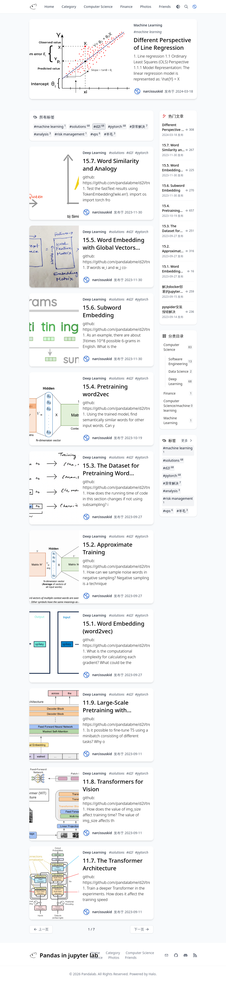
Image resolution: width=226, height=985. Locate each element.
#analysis (42, 134)
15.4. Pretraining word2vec (105, 390)
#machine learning (148, 32)
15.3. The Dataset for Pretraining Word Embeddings (111, 473)
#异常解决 (138, 126)
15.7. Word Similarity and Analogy (111, 164)
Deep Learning (94, 152)
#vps (95, 134)
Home (49, 6)
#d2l (99, 126)
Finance (126, 6)
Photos (145, 6)
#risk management (71, 134)
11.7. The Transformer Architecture (112, 864)
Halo (152, 974)
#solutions (80, 126)
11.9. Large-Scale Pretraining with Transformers (105, 710)
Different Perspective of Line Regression (162, 43)
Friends (165, 6)
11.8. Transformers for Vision (113, 785)
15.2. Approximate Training (107, 548)
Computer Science (98, 6)
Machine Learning (148, 25)
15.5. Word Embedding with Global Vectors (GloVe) (113, 247)
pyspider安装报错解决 (172, 309)
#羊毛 (109, 134)
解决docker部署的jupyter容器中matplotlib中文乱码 (173, 293)
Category (69, 6)
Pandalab (88, 974)
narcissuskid (153, 91)
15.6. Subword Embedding (102, 311)
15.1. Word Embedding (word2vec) (113, 627)
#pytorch (117, 126)
